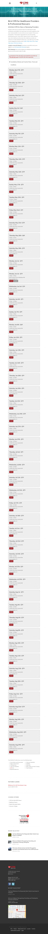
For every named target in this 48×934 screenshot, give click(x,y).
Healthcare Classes (13, 802)
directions (10, 874)
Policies (15, 928)
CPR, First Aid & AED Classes (15, 800)
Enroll (11, 77)
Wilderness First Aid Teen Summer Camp (17, 785)
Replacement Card (22, 928)
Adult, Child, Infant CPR (29, 41)
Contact (33, 928)
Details (15, 281)
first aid (31, 55)
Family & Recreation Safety (14, 804)
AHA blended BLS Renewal (20, 47)
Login (22, 930)
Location (29, 928)
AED (11, 767)
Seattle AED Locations (15, 930)
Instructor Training (13, 806)
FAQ (11, 928)
